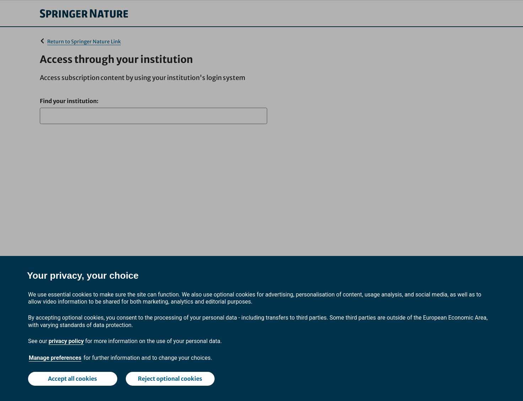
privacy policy (66, 341)
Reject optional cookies (170, 378)
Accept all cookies (72, 378)
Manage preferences (55, 357)
